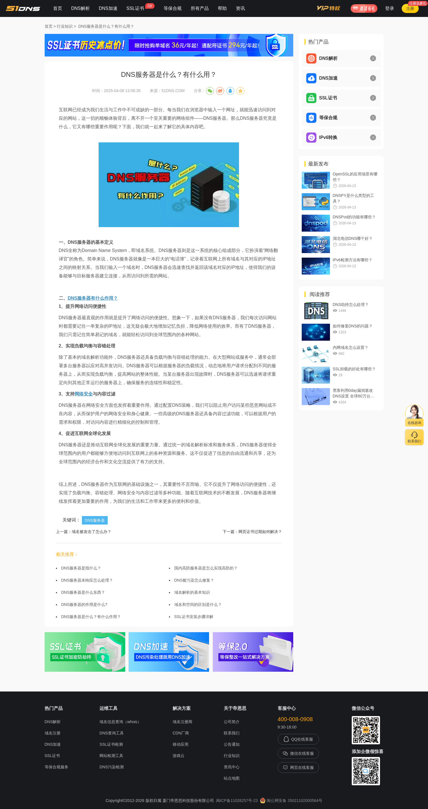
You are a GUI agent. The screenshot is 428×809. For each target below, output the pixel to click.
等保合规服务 (56, 767)
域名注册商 (182, 721)
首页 (57, 8)
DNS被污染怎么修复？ (194, 580)
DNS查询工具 (111, 733)
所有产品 (200, 8)
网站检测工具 (111, 755)
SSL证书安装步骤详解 (193, 616)
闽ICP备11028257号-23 (237, 800)
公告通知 (232, 744)
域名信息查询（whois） (120, 721)
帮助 (222, 8)
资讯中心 (232, 767)
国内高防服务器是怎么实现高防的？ (206, 568)
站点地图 (232, 778)
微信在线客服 (298, 753)
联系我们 (232, 733)
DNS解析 (80, 8)
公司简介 (232, 721)
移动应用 (180, 744)
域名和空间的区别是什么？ (198, 604)
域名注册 (52, 733)
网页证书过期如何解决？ (260, 531)
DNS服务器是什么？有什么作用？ (91, 616)
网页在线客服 (298, 767)
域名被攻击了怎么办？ (91, 531)
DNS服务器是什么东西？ (83, 592)
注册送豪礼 (417, 3)
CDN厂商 (181, 733)
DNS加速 (108, 8)
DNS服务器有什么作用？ (93, 298)
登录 (389, 8)
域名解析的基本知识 (192, 592)
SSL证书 (141, 7)
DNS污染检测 (111, 767)
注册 (410, 8)
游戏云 (178, 755)
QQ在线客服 (298, 739)
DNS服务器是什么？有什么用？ (106, 26)
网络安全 (84, 394)
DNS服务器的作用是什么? (84, 604)
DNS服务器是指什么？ (81, 568)
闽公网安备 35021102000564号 (291, 800)
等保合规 (173, 8)
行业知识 (65, 26)
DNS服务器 (95, 520)
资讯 (240, 8)
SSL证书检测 (111, 744)
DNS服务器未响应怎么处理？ (87, 580)
